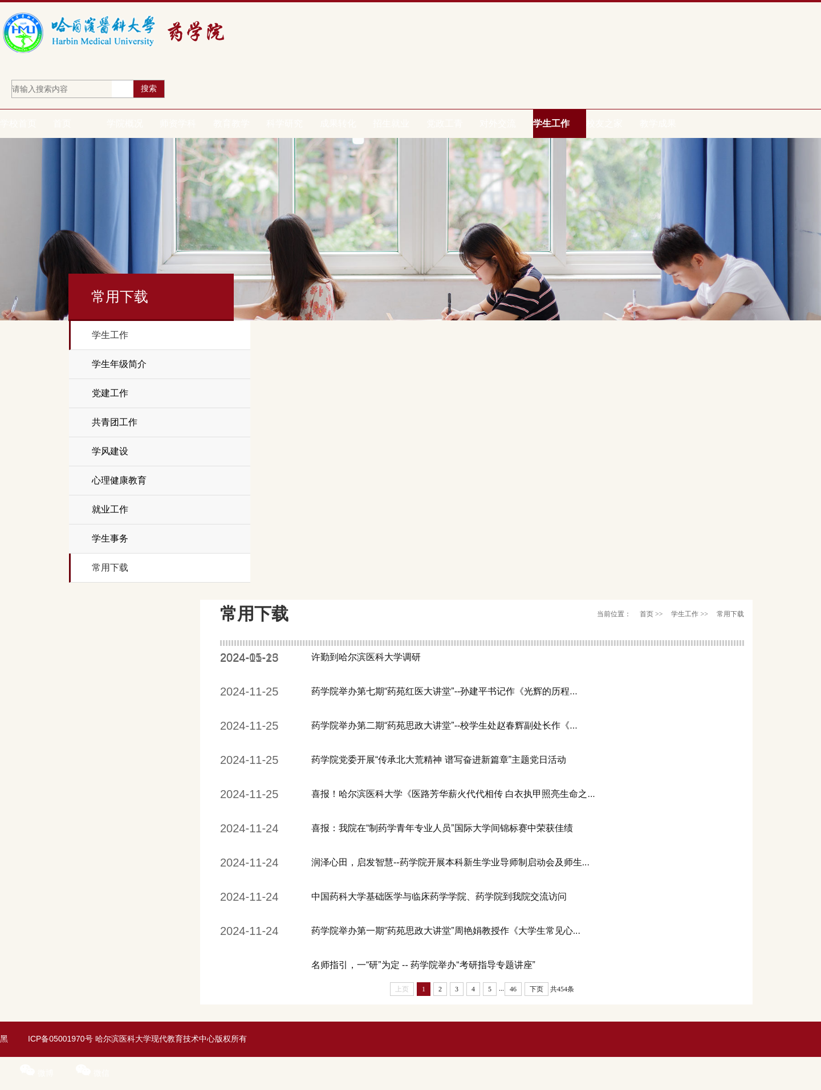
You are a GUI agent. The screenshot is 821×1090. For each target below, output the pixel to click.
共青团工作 (114, 422)
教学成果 (658, 123)
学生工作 (551, 123)
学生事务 (110, 538)
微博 (38, 1072)
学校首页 (18, 123)
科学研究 (284, 123)
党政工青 (444, 123)
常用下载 (110, 567)
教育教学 (231, 123)
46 (513, 989)
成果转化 (338, 123)
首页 (62, 123)
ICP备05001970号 (60, 1038)
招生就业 (391, 123)
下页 (536, 989)
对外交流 (497, 123)
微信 (92, 1072)
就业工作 (110, 509)
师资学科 (178, 123)
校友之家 (604, 123)
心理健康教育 (119, 480)
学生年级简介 (119, 364)
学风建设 (110, 451)
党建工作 (110, 393)
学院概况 (125, 123)
